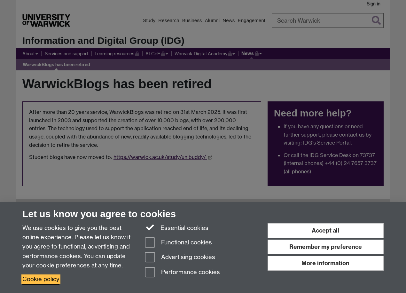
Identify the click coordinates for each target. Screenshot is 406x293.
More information (325, 263)
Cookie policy (40, 279)
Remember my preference (325, 246)
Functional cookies (178, 243)
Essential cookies (176, 227)
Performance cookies (182, 273)
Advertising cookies (180, 258)
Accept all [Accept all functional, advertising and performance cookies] (325, 230)
